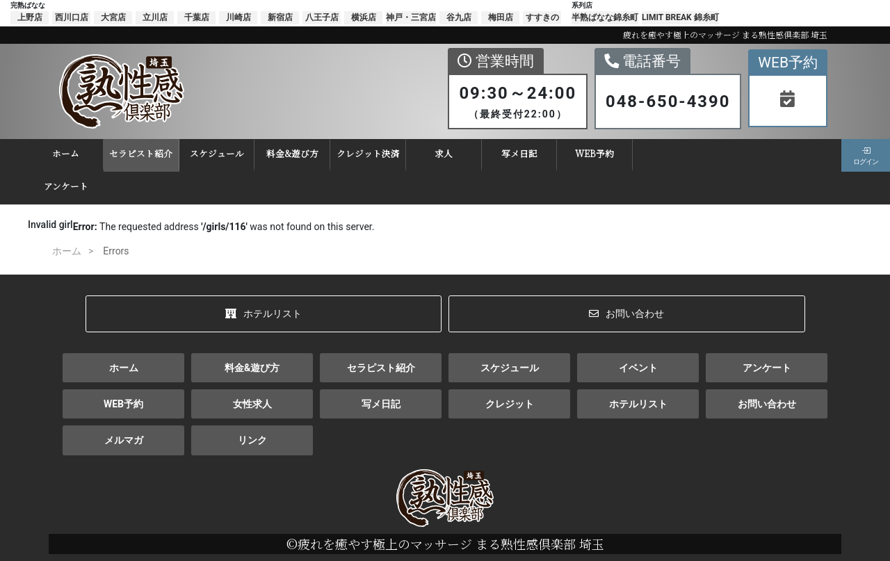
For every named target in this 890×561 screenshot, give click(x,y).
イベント (638, 367)
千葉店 (196, 17)
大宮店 (113, 17)
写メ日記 (501, 153)
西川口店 (71, 17)
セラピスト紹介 (123, 153)
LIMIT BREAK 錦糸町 (680, 17)
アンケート (48, 186)
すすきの (542, 17)
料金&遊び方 (275, 153)
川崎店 (238, 17)
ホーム (47, 153)
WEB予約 (577, 153)
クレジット (509, 403)
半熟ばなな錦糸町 (605, 17)
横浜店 (363, 17)
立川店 (155, 17)
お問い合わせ (626, 313)
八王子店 (322, 17)
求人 (426, 153)
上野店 (29, 17)
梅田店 (500, 17)
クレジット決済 (350, 153)
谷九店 (458, 17)
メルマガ (123, 440)
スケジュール (199, 153)
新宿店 (280, 17)
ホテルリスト (263, 313)
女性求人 (252, 403)
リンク (252, 440)
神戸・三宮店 (411, 17)
